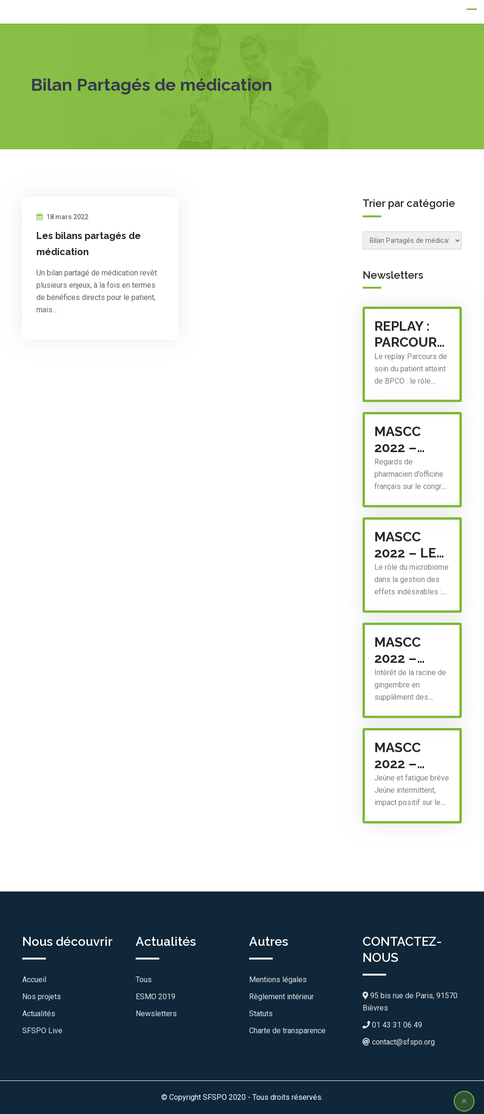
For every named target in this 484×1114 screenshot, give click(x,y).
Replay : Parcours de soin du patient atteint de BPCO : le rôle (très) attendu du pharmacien (412, 334)
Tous (144, 979)
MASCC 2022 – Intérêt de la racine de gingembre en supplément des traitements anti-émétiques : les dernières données (412, 650)
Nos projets (41, 996)
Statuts (261, 1013)
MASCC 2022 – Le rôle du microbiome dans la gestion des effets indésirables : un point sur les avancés (412, 545)
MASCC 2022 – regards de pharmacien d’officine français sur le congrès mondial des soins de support (412, 440)
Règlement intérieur (281, 996)
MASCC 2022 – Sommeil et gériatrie (407, 756)
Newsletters (156, 1013)
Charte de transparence (287, 1030)
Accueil (34, 979)
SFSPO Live (42, 1030)
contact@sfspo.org (399, 1041)
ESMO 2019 (155, 996)
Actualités (38, 1013)
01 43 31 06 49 (392, 1024)
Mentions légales (278, 979)
